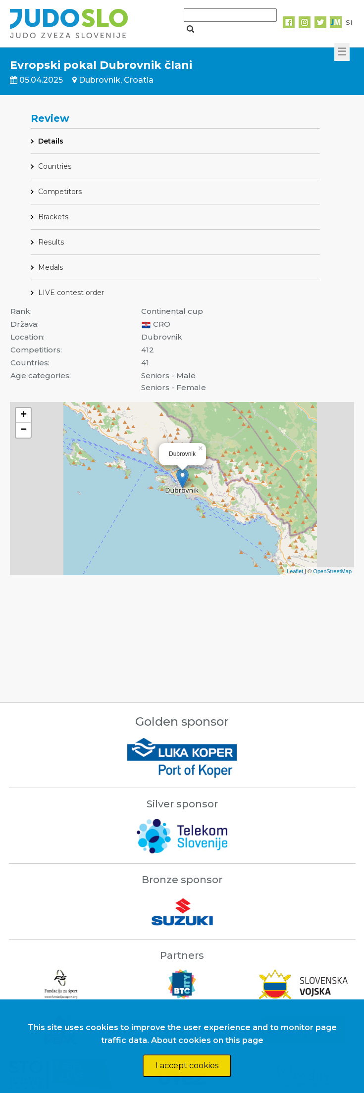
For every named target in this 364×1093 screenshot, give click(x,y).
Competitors (60, 191)
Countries (54, 166)
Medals (50, 267)
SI (349, 22)
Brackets (53, 216)
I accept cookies (187, 1065)
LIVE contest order (71, 292)
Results (51, 242)
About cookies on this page (207, 1040)
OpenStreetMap (332, 571)
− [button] (23, 430)
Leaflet (295, 571)
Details (50, 141)
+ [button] (23, 415)
